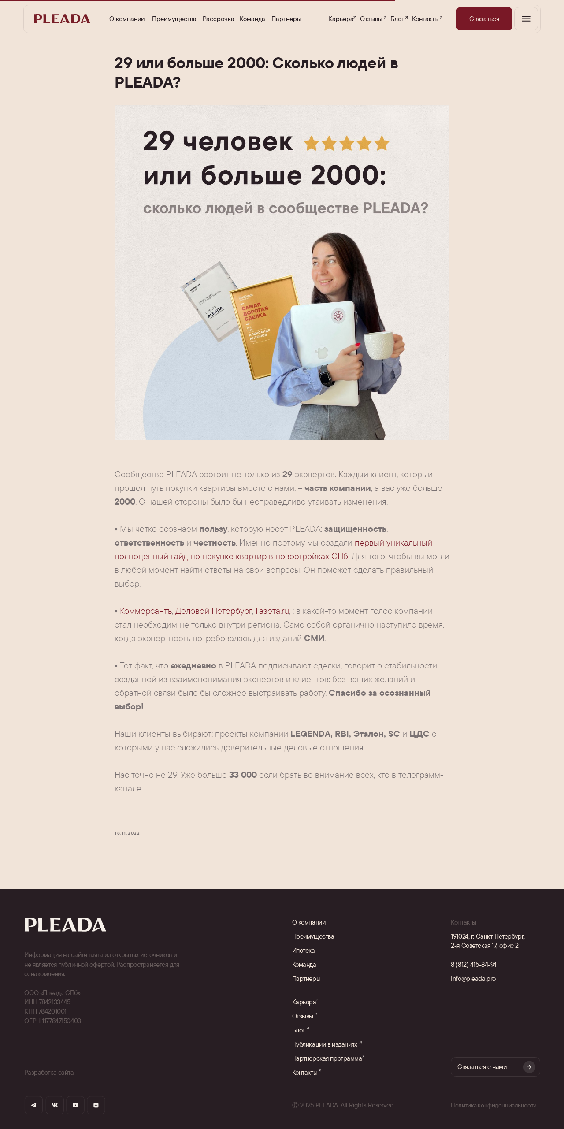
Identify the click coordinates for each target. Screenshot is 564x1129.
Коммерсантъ (146, 610)
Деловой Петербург (213, 610)
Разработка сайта (49, 1072)
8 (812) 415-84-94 (474, 964)
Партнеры (286, 19)
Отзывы (371, 19)
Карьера (341, 19)
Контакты (425, 19)
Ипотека (303, 950)
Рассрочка (218, 19)
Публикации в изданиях (324, 1044)
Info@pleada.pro (473, 978)
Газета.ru (272, 610)
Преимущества (174, 19)
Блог (397, 19)
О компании (127, 19)
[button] (484, 18)
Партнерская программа (327, 1058)
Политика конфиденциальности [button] (494, 1105)
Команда (252, 19)
